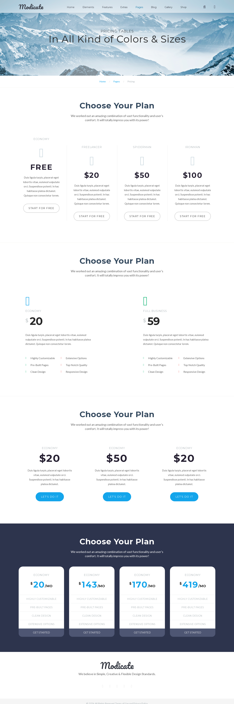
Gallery (170, 7)
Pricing (131, 81)
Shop (185, 7)
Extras (127, 7)
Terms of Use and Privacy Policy (131, 698)
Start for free (41, 208)
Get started (41, 627)
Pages (142, 7)
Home (76, 7)
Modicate (31, 7)
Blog (156, 7)
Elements (93, 7)
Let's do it (50, 489)
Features (111, 7)
